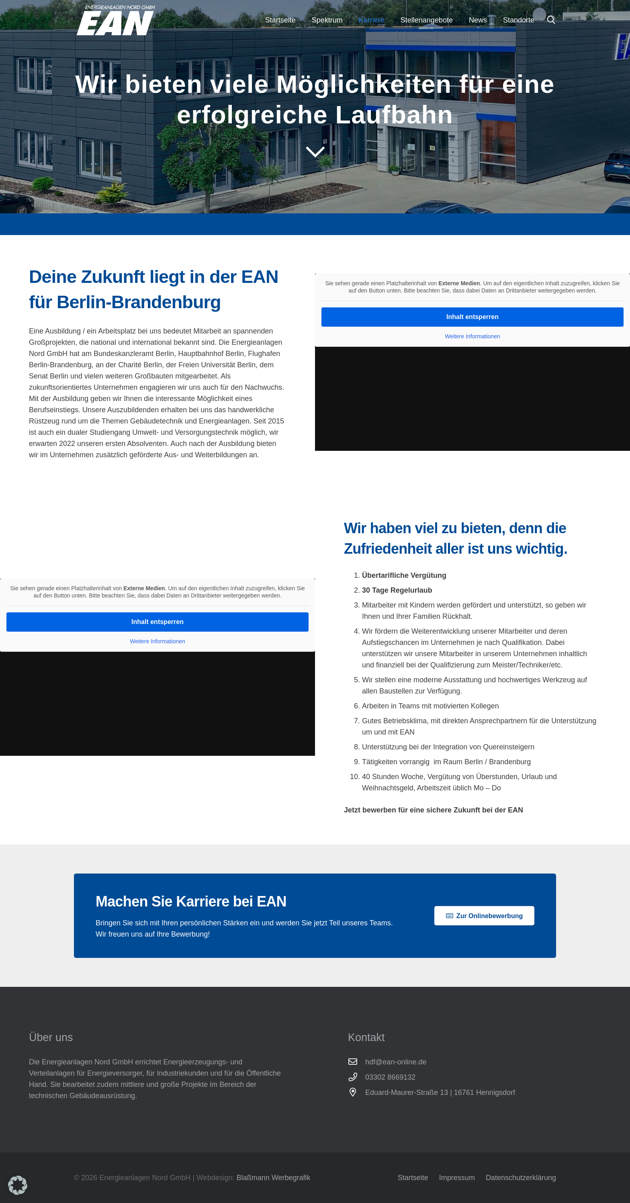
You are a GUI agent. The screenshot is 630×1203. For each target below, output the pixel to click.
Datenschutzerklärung (521, 1178)
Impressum (457, 1178)
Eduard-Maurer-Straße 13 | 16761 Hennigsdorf (440, 1092)
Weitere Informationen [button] (472, 336)
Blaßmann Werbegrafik (274, 1178)
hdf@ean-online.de (395, 1062)
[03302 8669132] (356, 1077)
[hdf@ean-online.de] (356, 1062)
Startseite (413, 1178)
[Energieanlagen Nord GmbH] (116, 20)
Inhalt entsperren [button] (472, 316)
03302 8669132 (390, 1077)
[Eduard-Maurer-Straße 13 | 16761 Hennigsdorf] (356, 1092)
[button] (551, 20)
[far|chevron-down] (315, 151)
